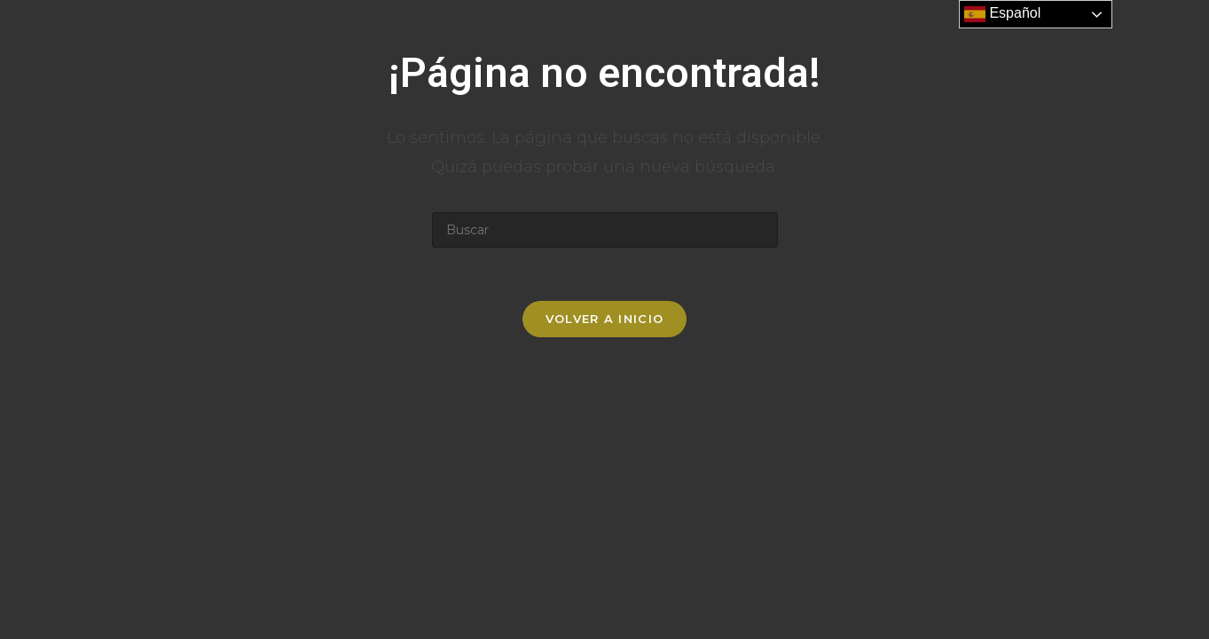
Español (1002, 14)
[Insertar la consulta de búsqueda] (605, 230)
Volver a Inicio (605, 319)
